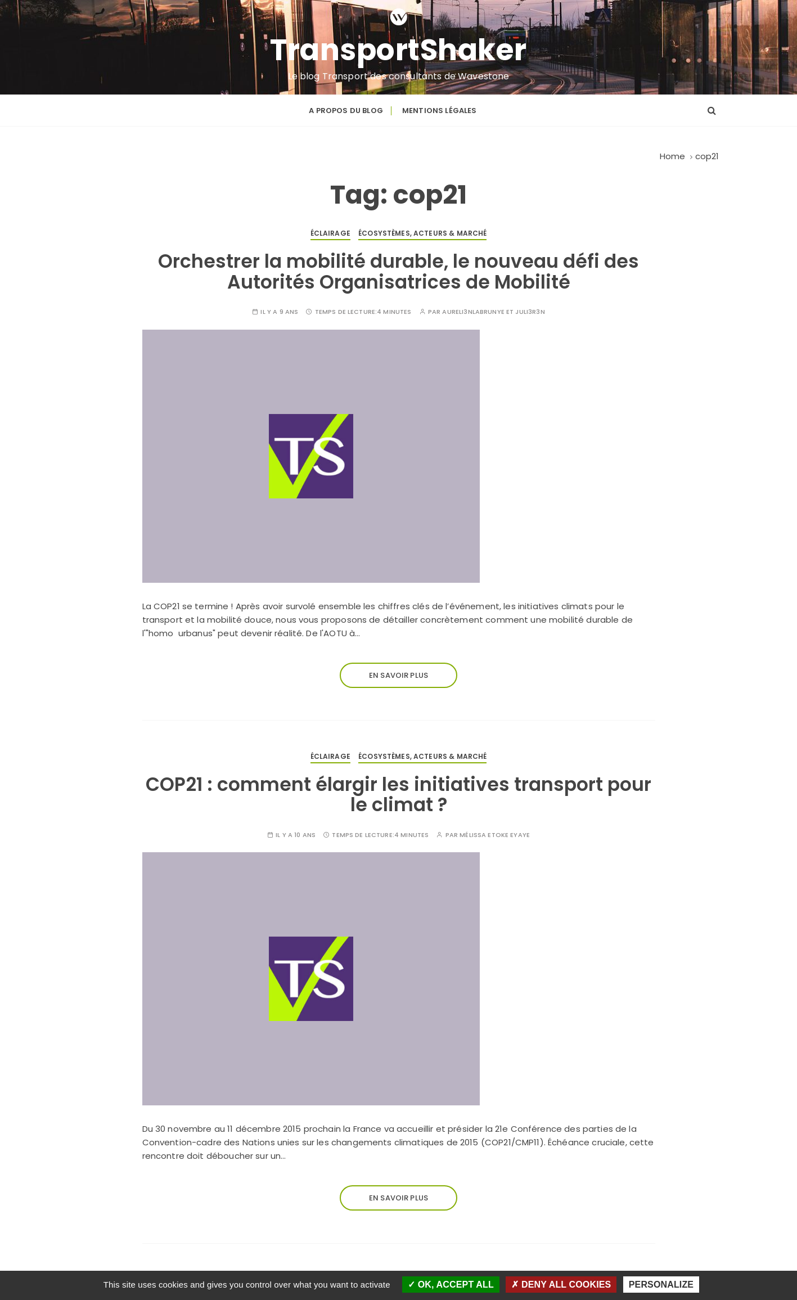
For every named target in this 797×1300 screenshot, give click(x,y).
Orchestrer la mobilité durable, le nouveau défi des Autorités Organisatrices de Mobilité (398, 271)
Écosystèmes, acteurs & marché (422, 233)
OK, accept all (451, 1284)
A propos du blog (345, 110)
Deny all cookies (561, 1284)
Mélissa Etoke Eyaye (495, 835)
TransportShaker (398, 50)
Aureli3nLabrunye (473, 312)
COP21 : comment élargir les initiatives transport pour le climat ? (398, 794)
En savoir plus (398, 675)
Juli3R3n (529, 312)
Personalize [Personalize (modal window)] (661, 1284)
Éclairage (330, 233)
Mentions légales (439, 110)
